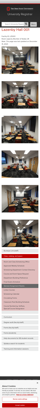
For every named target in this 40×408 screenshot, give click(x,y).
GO (26, 24)
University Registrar (20, 14)
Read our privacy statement (24, 396)
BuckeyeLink (25, 2)
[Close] (37, 384)
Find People (31, 2)
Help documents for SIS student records (18, 338)
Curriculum (8, 317)
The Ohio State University (6, 2)
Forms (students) (10, 333)
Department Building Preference (16, 278)
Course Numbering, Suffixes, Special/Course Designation (14, 307)
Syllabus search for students (14, 344)
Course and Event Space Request (16, 274)
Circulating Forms (10, 298)
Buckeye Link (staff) (11, 251)
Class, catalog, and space (13, 256)
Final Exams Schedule (12, 282)
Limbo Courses (9, 290)
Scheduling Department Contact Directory (19, 270)
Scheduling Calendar (11, 294)
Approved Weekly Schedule (14, 266)
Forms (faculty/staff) (11, 328)
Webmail (34, 2)
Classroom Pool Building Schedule (16, 302)
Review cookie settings (20, 400)
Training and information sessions (16, 349)
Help (22, 2)
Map (28, 2)
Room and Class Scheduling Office (16, 262)
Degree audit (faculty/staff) (14, 322)
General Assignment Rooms (14, 286)
